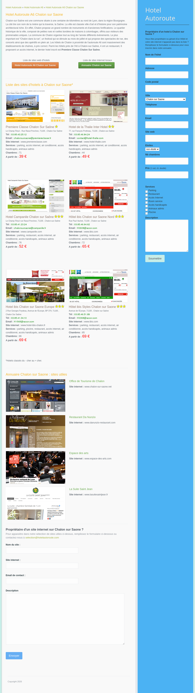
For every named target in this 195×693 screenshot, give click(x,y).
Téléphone (151, 104)
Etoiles (149, 145)
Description (151, 217)
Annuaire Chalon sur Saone (96, 65)
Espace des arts (78, 453)
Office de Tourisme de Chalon (86, 381)
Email (148, 118)
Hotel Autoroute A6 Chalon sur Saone (35, 65)
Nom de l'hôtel (153, 54)
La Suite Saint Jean (80, 489)
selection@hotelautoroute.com (42, 537)
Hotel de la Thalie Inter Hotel (88, 127)
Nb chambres (152, 154)
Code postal (151, 82)
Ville (147, 95)
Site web (150, 131)
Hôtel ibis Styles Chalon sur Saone (92, 306)
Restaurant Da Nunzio (82, 417)
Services (150, 186)
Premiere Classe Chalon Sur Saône (30, 127)
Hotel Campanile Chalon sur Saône (30, 216)
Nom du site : (13, 544)
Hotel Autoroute (160, 14)
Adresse (149, 68)
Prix (147, 168)
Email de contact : (15, 575)
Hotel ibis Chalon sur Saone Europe (30, 306)
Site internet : (13, 560)
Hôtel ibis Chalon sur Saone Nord (91, 216)
